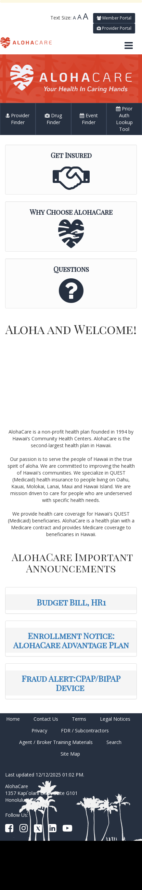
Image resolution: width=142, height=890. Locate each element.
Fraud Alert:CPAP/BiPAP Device (71, 683)
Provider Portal (114, 28)
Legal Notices (115, 719)
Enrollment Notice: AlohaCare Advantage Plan (71, 640)
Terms (79, 719)
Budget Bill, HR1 (71, 602)
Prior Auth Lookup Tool (124, 118)
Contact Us (46, 719)
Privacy (39, 730)
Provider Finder (17, 118)
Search (113, 742)
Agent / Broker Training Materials (56, 742)
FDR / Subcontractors (85, 730)
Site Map (70, 753)
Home (13, 719)
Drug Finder (53, 118)
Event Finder (89, 118)
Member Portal (114, 18)
